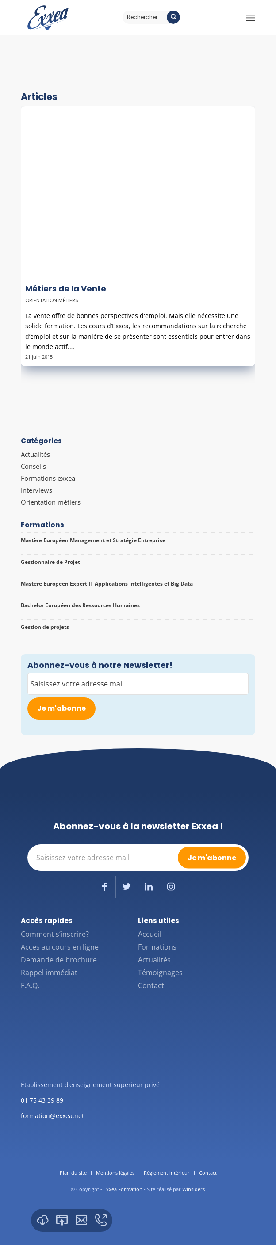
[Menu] (250, 17)
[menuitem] (73, 1173)
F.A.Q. (30, 985)
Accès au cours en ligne (60, 947)
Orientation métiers (51, 300)
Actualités (35, 454)
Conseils (33, 466)
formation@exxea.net (52, 1115)
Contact (151, 985)
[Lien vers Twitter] (127, 887)
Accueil (149, 934)
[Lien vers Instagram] (171, 887)
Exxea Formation (123, 1189)
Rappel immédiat (49, 972)
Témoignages (160, 972)
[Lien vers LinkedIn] (149, 887)
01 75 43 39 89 (42, 1100)
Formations (157, 947)
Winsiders (193, 1189)
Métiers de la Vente (65, 288)
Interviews (36, 490)
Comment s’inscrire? (55, 934)
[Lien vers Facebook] (104, 887)
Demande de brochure (59, 960)
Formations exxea (48, 478)
